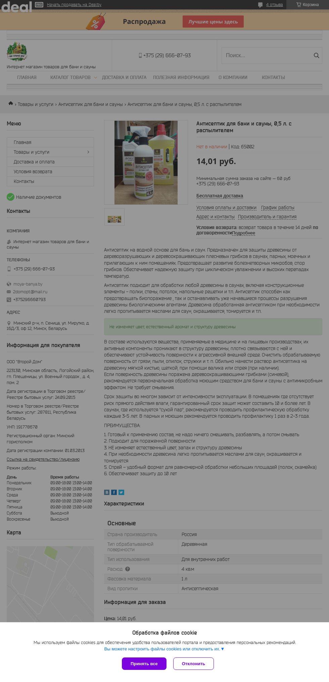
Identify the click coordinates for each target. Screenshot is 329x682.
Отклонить (193, 663)
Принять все (144, 663)
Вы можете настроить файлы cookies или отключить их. (162, 648)
